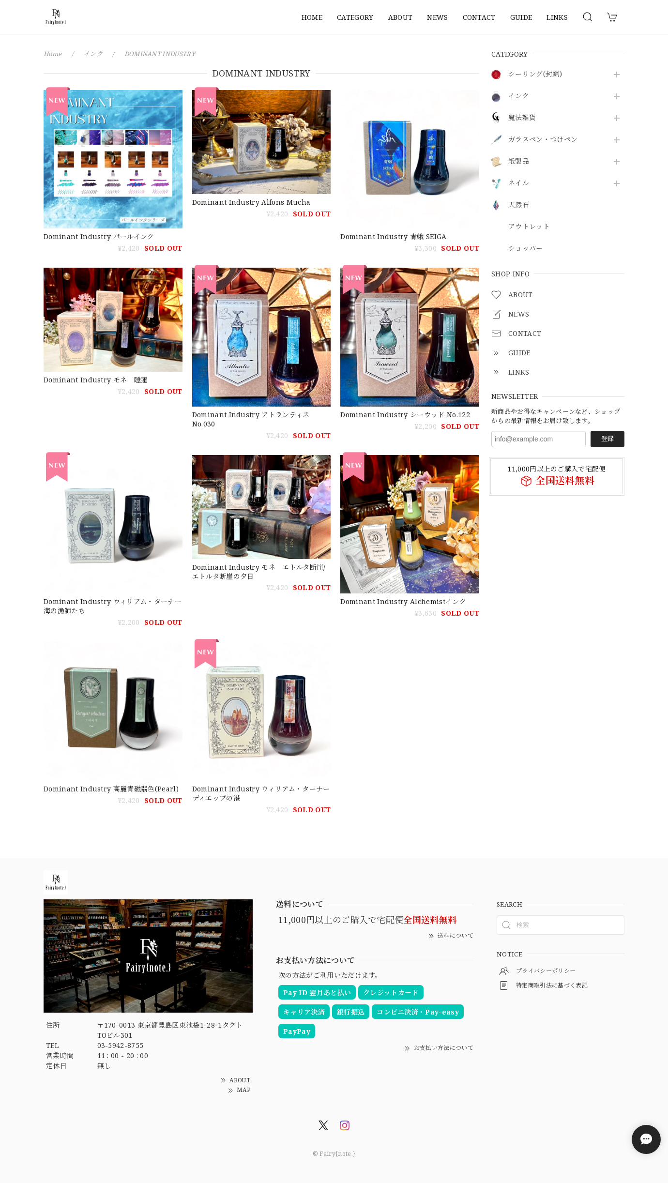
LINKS (557, 17)
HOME (312, 17)
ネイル (518, 183)
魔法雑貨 (522, 118)
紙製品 (518, 161)
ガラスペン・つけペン (542, 140)
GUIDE (521, 17)
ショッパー (525, 248)
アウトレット (529, 227)
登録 (607, 438)
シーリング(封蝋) (535, 74)
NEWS (437, 17)
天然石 (518, 205)
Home (53, 53)
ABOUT (400, 17)
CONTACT (479, 17)
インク (518, 96)
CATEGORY (355, 17)
